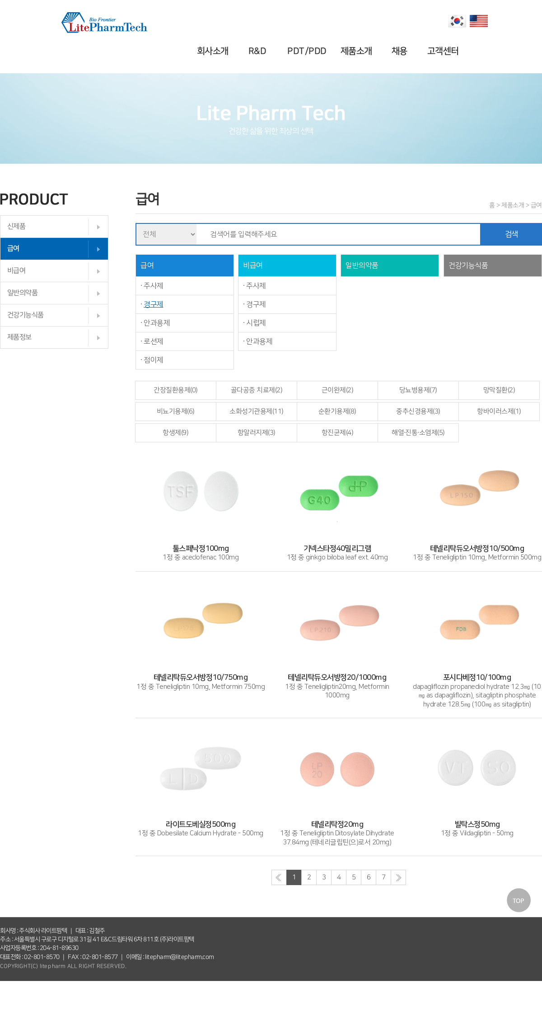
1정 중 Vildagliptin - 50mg (477, 824)
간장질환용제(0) (176, 390)
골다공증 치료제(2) (257, 390)
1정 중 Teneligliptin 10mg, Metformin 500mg (477, 548)
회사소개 (214, 51)
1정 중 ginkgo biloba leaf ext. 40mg (337, 548)
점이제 (154, 360)
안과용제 (157, 323)
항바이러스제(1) (499, 411)
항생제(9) (175, 432)
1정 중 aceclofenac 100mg (200, 548)
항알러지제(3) (257, 432)
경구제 (154, 304)
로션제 (154, 341)
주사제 (154, 286)
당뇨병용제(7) (418, 390)
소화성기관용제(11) (256, 411)
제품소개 (357, 51)
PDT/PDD (308, 51)
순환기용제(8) (337, 411)
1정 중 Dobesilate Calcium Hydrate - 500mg (200, 824)
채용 (401, 51)
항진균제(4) (338, 432)
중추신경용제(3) (418, 411)
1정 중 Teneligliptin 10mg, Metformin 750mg (200, 678)
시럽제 (256, 323)
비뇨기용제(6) (176, 411)
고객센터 (444, 51)
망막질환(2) (499, 390)
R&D (258, 51)
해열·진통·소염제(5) (418, 432)
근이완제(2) (338, 390)
